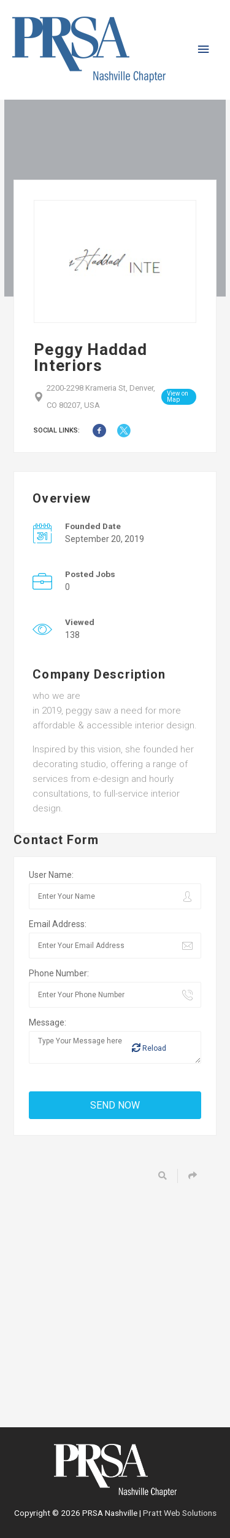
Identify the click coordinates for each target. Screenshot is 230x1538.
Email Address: (57, 924)
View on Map (177, 396)
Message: (47, 1022)
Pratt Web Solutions (180, 1513)
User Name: (51, 875)
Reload (149, 1048)
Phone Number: (59, 973)
